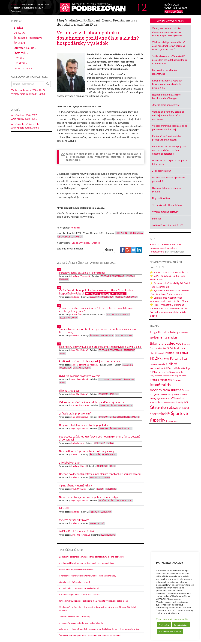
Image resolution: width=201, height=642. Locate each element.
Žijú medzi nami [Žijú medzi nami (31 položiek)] (171, 421)
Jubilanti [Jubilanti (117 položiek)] (171, 364)
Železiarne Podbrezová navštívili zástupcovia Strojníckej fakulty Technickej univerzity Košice (99, 629)
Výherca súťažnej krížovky (165, 211)
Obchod (96, 242)
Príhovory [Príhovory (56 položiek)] (178, 379)
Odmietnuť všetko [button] (181, 625)
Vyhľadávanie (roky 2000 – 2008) (28, 93)
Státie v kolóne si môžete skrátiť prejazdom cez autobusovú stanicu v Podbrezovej (170, 60)
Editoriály (106, 511)
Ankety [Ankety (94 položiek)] (173, 332)
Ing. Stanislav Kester (80, 405)
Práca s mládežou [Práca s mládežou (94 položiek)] (161, 380)
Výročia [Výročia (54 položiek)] (168, 398)
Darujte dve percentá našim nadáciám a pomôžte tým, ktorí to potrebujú (91, 556)
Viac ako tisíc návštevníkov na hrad (74, 582)
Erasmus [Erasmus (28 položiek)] (160, 353)
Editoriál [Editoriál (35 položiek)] (153, 353)
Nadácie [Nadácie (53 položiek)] (176, 368)
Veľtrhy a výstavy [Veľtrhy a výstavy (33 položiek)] (180, 395)
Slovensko (104, 477)
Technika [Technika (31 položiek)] (164, 395)
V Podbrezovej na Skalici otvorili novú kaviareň (79, 594)
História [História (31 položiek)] (153, 364)
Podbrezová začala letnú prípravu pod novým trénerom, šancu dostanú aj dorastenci (169, 150)
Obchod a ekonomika (69, 236)
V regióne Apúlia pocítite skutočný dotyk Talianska (81, 623)
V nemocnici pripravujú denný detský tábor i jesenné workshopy (87, 575)
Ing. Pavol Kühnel (79, 466)
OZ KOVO (19, 32)
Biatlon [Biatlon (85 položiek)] (172, 337)
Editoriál (156, 218)
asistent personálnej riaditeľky (84, 364)
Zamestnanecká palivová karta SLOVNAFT (77, 569)
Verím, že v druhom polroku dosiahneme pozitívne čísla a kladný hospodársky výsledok (167, 32)
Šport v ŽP (21, 52)
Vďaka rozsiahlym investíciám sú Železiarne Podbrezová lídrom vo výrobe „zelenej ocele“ (168, 46)
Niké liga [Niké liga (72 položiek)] (185, 368)
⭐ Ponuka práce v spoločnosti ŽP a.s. (169, 272)
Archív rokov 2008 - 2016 (24, 118)
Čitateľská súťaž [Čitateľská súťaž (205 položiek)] (163, 407)
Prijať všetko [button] (164, 625)
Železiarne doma (68, 317)
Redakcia (20, 63)
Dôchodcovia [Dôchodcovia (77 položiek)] (177, 348)
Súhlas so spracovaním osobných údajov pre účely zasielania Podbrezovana (166, 248)
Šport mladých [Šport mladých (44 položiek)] (182, 408)
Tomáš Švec (76, 314)
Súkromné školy (25, 47)
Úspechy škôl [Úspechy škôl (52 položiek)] (181, 402)
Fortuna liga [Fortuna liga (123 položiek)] (178, 358)
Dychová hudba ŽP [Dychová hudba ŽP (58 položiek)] (159, 348)
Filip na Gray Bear (161, 198)
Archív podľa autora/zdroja (25, 127)
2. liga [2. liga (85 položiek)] (153, 332)
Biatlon (18, 27)
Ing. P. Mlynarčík (78, 489)
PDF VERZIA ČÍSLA (174, 11)
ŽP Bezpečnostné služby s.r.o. (125, 417)
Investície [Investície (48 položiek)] (160, 364)
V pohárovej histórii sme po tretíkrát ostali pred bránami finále (86, 563)
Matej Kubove (77, 443)
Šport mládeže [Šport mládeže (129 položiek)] (160, 414)
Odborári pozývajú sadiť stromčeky (74, 616)
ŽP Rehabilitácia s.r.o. (121, 428)
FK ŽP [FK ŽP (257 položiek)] (154, 358)
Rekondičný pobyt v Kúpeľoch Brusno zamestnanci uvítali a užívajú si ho (167, 84)
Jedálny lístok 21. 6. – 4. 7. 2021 (168, 225)
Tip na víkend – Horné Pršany (167, 205)
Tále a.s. (114, 394)
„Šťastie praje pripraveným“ (166, 104)
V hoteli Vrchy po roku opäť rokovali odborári (79, 588)
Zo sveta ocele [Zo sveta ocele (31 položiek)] (169, 403)
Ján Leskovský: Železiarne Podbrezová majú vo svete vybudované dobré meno (93, 601)
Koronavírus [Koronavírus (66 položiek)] (156, 368)
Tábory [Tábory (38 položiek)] (170, 394)
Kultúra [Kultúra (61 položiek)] (167, 368)
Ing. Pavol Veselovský (80, 276)
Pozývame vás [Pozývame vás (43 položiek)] (156, 375)
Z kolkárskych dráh (161, 170)
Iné (102, 523)
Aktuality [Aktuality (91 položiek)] (163, 332)
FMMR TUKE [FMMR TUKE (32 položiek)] (165, 359)
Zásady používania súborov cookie (172, 619)
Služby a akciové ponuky (120, 500)
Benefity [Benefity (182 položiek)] (161, 337)
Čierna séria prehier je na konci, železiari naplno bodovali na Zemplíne (90, 635)
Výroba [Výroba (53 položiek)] (160, 398)
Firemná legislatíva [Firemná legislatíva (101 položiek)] (175, 353)
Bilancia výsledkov (81, 242)
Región (19, 58)
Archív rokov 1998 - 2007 (24, 115)
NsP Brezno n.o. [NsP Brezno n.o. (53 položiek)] (157, 372)
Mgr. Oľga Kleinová (79, 350)
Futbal (110, 443)
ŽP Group (20, 42)
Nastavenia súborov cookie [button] (170, 631)
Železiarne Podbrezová (29, 37)
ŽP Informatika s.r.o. (121, 405)
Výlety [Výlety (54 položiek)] (153, 398)
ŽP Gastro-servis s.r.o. (80, 535)
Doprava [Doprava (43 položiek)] (186, 344)
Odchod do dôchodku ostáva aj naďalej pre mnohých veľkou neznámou (168, 115)
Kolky (112, 466)
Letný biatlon (109, 454)
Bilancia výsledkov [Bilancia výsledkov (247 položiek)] (166, 343)
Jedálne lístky (23, 68)
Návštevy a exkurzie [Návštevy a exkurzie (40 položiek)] (174, 372)
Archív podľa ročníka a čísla (25, 124)
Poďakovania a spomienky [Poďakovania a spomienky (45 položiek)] (174, 375)
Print (109, 249)
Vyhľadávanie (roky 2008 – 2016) (28, 90)
